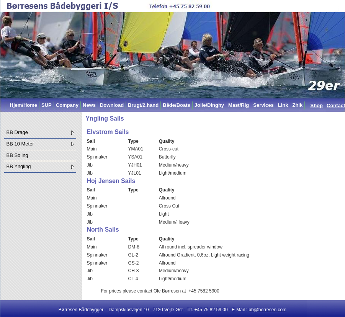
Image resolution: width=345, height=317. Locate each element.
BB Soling (17, 155)
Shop (317, 105)
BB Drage (17, 132)
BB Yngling (19, 166)
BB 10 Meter (20, 144)
